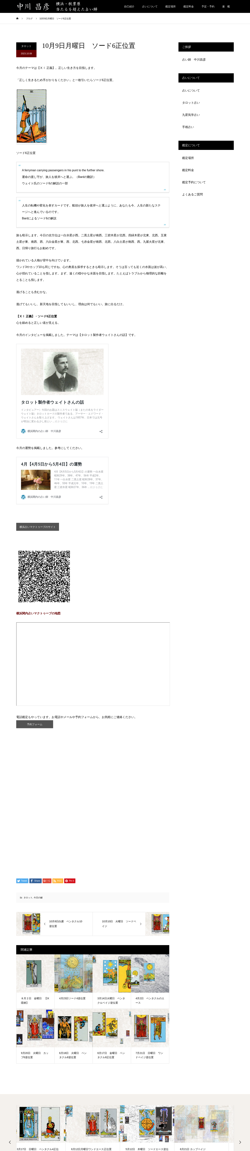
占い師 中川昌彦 (194, 59)
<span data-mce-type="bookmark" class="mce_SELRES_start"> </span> (93, 666)
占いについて (150, 6)
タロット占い (191, 102)
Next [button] (240, 1146)
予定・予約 (208, 6)
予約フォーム (35, 727)
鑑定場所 (170, 6)
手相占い (188, 127)
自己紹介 (129, 6)
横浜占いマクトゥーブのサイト (40, 527)
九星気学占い (191, 114)
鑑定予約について (194, 182)
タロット (26, 46)
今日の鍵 (38, 901)
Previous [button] (10, 1146)
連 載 (226, 6)
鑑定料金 (188, 6)
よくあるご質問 (192, 194)
